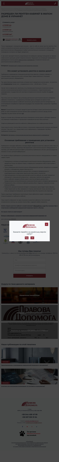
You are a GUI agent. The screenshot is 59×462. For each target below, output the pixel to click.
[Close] (46, 224)
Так (26, 238)
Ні (32, 238)
